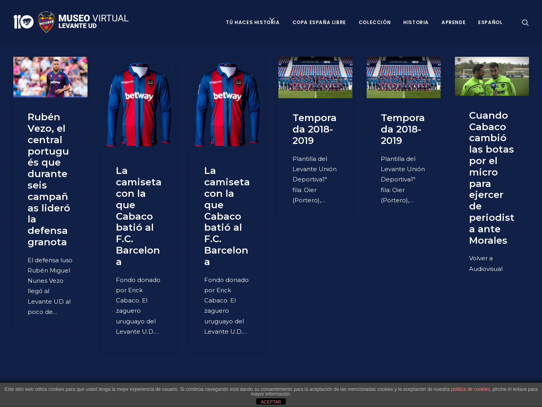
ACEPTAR (271, 402)
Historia (416, 22)
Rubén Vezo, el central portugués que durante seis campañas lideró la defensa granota (49, 179)
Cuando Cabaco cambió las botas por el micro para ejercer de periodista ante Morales (491, 178)
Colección (375, 22)
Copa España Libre (319, 22)
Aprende (453, 22)
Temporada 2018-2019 (314, 129)
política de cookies (470, 389)
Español (490, 22)
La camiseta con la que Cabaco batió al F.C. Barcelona (139, 216)
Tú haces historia (252, 22)
